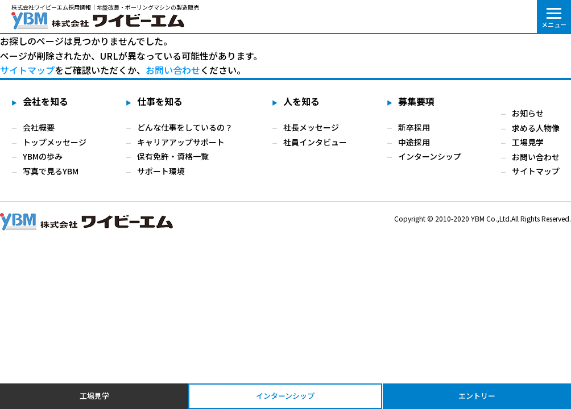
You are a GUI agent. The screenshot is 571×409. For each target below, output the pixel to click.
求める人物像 (536, 127)
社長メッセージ (311, 127)
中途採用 (414, 142)
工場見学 (528, 142)
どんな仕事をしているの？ (185, 127)
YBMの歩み (43, 156)
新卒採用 (414, 127)
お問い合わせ (173, 70)
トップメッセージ (54, 142)
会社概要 (39, 127)
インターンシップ (429, 156)
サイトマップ (536, 171)
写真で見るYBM (50, 171)
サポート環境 (161, 171)
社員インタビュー (315, 142)
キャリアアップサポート (181, 142)
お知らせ (528, 113)
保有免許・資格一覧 (173, 156)
